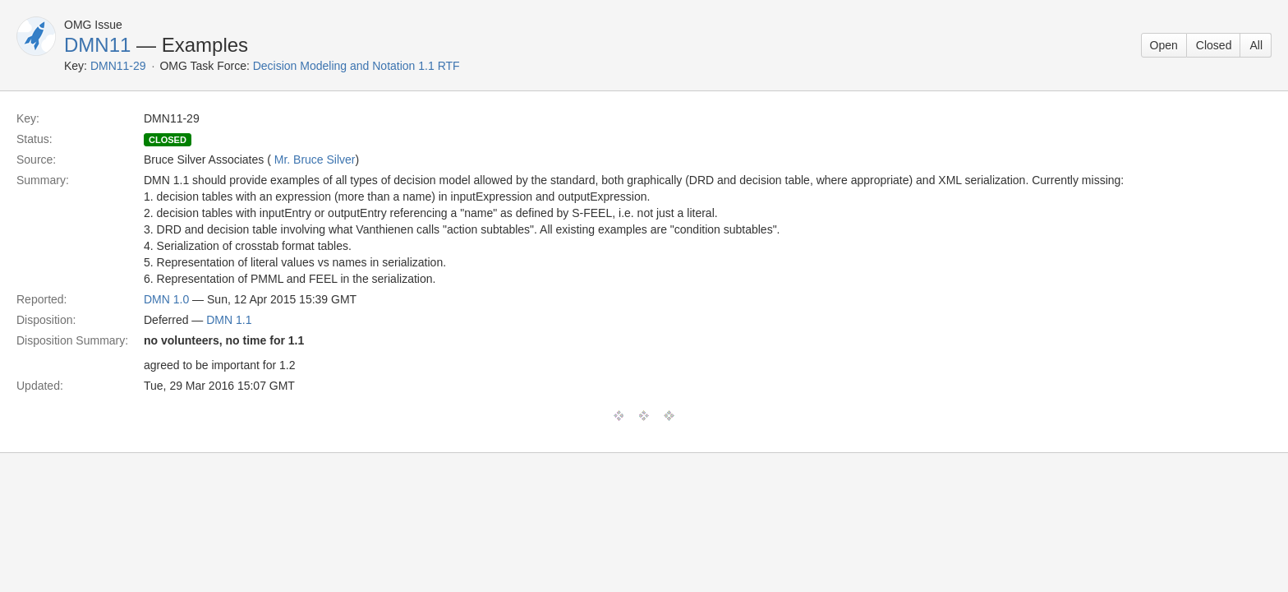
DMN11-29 (118, 65)
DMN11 (97, 45)
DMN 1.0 (166, 299)
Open (1164, 45)
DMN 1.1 (228, 319)
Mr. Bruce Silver (315, 159)
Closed (1214, 45)
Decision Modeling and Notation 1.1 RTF (356, 65)
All (1256, 45)
